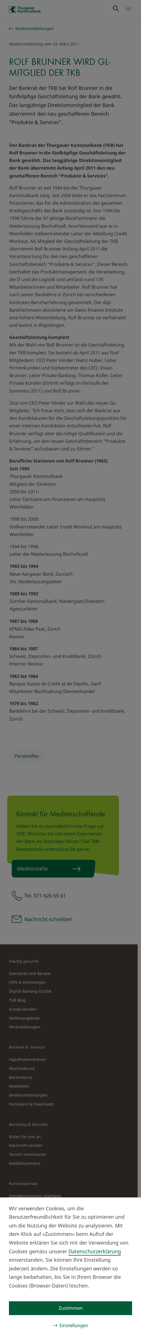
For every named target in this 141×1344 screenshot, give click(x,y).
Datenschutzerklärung (94, 1251)
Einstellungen (73, 1325)
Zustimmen (71, 1308)
